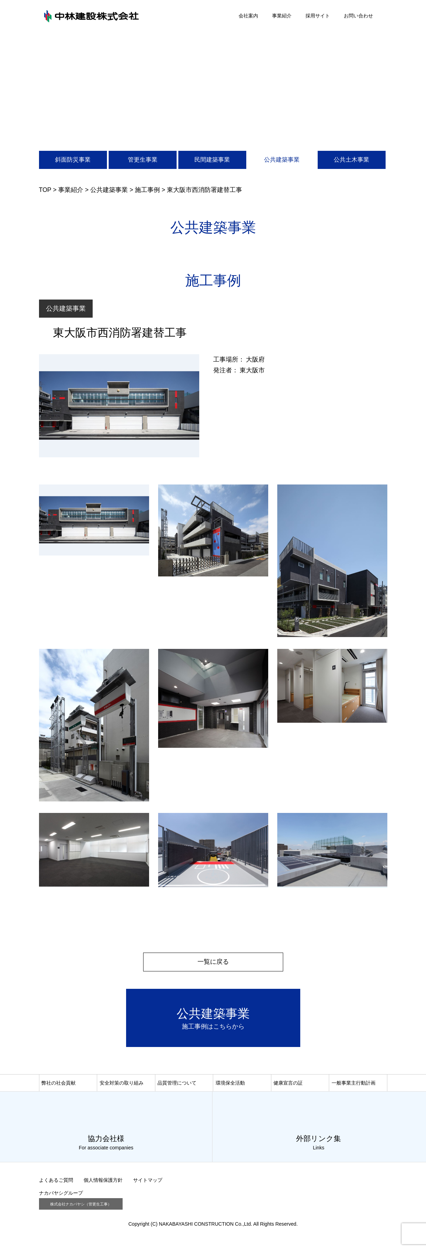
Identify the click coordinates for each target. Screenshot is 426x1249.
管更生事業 (142, 159)
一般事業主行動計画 (353, 1084)
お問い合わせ (358, 15)
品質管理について (176, 1084)
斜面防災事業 (73, 159)
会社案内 (248, 15)
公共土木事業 (351, 159)
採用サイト (317, 15)
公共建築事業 (282, 159)
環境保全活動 (230, 1084)
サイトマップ (147, 1182)
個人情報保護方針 (103, 1182)
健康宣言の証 (288, 1084)
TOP (45, 189)
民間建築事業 (212, 159)
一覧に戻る (213, 961)
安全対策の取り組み (122, 1084)
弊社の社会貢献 (58, 1084)
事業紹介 (282, 15)
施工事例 (147, 189)
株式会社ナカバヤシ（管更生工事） (80, 1206)
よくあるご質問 (56, 1182)
